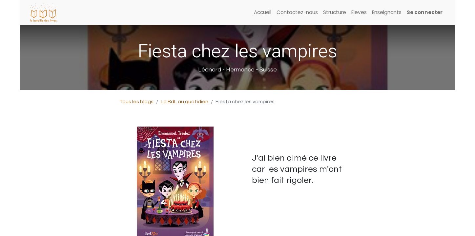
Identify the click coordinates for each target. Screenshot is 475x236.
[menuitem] (262, 12)
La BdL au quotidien (184, 101)
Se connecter (425, 12)
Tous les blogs (136, 101)
